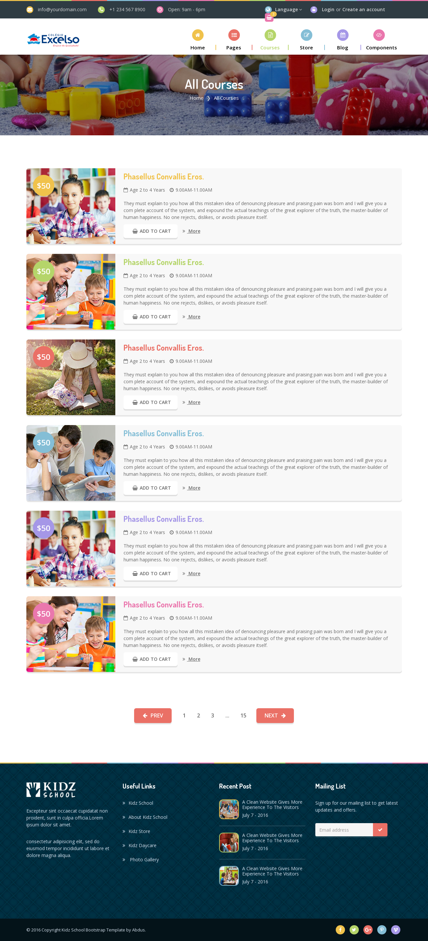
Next (275, 715)
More (191, 231)
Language (286, 9)
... (227, 715)
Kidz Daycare (140, 845)
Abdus (138, 930)
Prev (153, 715)
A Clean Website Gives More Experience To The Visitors (272, 804)
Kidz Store (136, 831)
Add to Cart (150, 231)
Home (196, 97)
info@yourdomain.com (62, 9)
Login (328, 9)
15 (243, 715)
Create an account (363, 9)
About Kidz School (145, 817)
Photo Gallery (141, 859)
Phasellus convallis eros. (164, 176)
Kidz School (138, 803)
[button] (198, 40)
